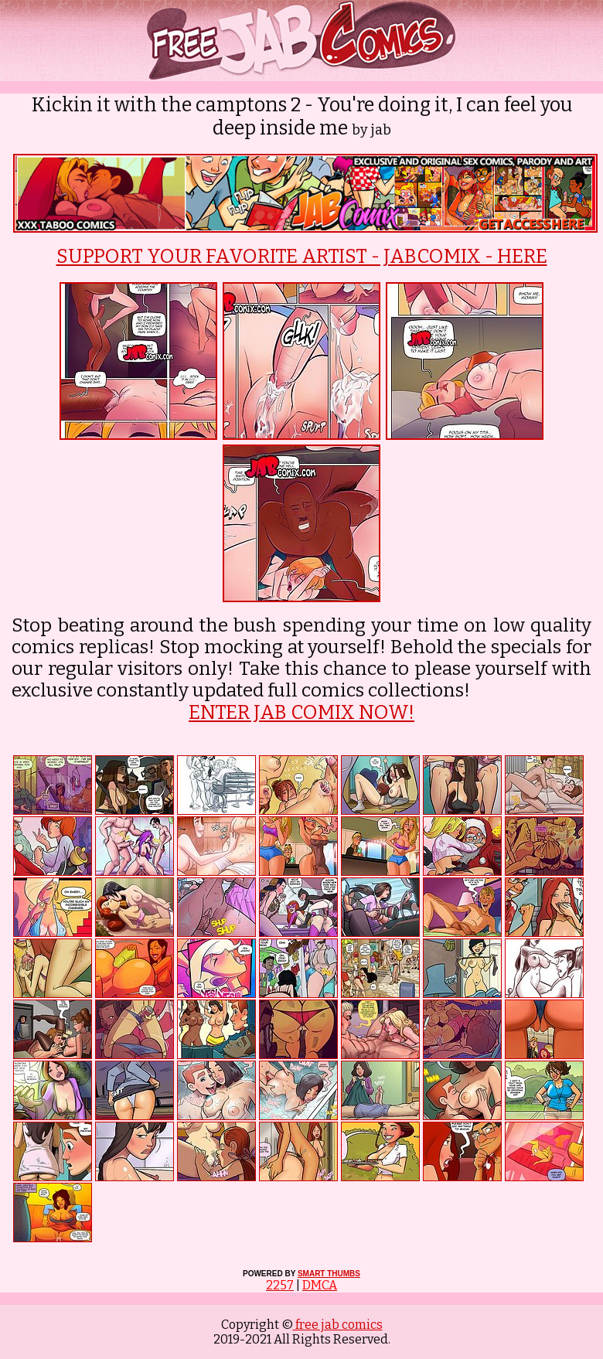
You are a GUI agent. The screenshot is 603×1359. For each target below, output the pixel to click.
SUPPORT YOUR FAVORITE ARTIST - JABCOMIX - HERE (301, 256)
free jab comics (338, 1324)
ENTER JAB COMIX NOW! (301, 712)
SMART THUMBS (329, 1273)
